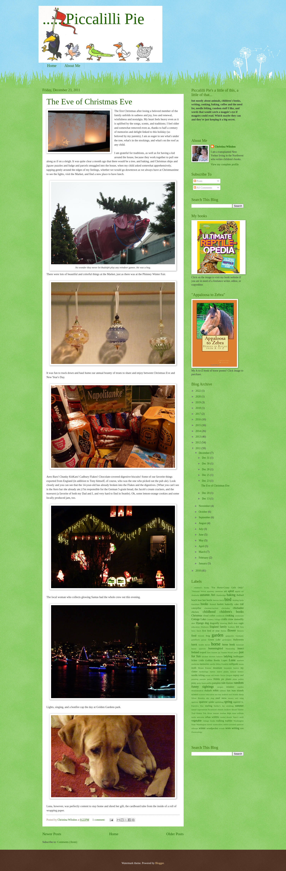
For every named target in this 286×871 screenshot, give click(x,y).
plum (235, 679)
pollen (241, 679)
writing (235, 728)
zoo (242, 728)
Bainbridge (221, 595)
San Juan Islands (235, 690)
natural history (237, 671)
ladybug (228, 656)
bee (204, 600)
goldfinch (195, 639)
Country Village (213, 619)
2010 (198, 570)
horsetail (240, 645)
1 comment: (99, 819)
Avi (213, 595)
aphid (231, 591)
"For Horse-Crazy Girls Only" (227, 587)
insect (240, 648)
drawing (223, 623)
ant (225, 591)
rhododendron (197, 690)
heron (207, 645)
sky (207, 698)
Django (200, 623)
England (214, 626)
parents (203, 679)
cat (242, 604)
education (195, 627)
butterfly (229, 604)
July (201, 529)
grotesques (226, 639)
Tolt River (207, 713)
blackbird (195, 604)
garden (217, 635)
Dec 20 (206, 493)
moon (241, 664)
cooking (229, 615)
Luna (232, 660)
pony (193, 683)
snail (218, 698)
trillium (240, 713)
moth (193, 668)
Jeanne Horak (227, 652)
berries (216, 600)
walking (220, 720)
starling (208, 706)
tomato (216, 713)
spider (211, 702)
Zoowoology (196, 732)
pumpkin (216, 683)
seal (230, 694)
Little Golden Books (209, 660)
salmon (223, 690)
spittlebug (219, 702)
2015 (198, 425)
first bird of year (211, 630)
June (201, 534)
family (223, 626)
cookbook (220, 615)
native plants (223, 671)
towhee (223, 713)
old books (215, 675)
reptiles (240, 687)
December (204, 452)
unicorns (200, 717)
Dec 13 (206, 498)
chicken (195, 612)
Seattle (235, 694)
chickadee (238, 608)
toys (229, 713)
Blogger (159, 863)
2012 (198, 442)
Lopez (224, 660)
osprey (236, 675)
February (204, 557)
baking (231, 595)
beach (194, 600)
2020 (198, 396)
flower (232, 630)
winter (202, 728)
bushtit (220, 604)
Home (52, 66)
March (202, 551)
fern (242, 627)
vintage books (209, 721)
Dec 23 (206, 480)
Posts (198, 181)
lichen (194, 660)
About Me (72, 66)
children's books (232, 612)
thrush (234, 709)
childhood (209, 612)
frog (208, 635)
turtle (193, 717)
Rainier (229, 683)
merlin (212, 664)
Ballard (240, 595)
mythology (203, 671)
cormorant (239, 615)
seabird (225, 694)
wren (228, 728)
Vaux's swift (238, 717)
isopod (203, 652)
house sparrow (198, 648)
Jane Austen (212, 652)
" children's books (200, 587)
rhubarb (208, 690)
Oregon (229, 675)
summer (239, 705)
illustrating (230, 648)
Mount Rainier (205, 668)
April (202, 546)
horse (216, 644)
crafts (224, 619)
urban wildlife (212, 717)
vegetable (196, 720)
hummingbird (215, 648)
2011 (198, 448)
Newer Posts (51, 834)
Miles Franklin (222, 664)
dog (207, 623)
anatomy (210, 591)
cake (236, 604)
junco (236, 652)
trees (234, 713)
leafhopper (238, 656)
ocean (207, 675)
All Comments (203, 187)
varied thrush (226, 717)
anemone (219, 591)
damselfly (239, 619)
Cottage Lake (198, 619)
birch (221, 600)
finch (199, 631)
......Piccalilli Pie (93, 18)
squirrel (237, 702)
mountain (217, 668)
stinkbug (230, 706)
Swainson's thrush (215, 709)
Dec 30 (206, 463)
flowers (240, 631)
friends (201, 636)
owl (242, 675)
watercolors (218, 724)
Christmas (196, 615)
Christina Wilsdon (225, 146)
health (201, 645)
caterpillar (196, 608)
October (203, 511)
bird (227, 599)
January (203, 563)
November (205, 506)
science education (206, 694)
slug (212, 698)
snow (224, 698)
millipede (233, 664)
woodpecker (212, 728)
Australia (195, 595)
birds (241, 600)
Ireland (195, 652)
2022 (198, 390)
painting (194, 679)
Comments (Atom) (67, 842)
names (212, 671)
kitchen (205, 656)
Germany (240, 636)
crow (230, 619)
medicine (195, 664)
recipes (220, 687)
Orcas (222, 675)
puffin (209, 683)
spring (228, 702)
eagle (241, 623)
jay (219, 652)
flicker (223, 631)
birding (236, 600)
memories (204, 664)
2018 (198, 408)
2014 (198, 431)
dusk (236, 623)
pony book (201, 683)
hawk (194, 644)
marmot (240, 660)
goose (203, 639)
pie (222, 679)
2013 (198, 436)
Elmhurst (205, 627)
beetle (209, 600)
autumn (205, 595)
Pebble (216, 679)
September (205, 517)
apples (237, 591)
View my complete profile (225, 164)
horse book (228, 644)
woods (222, 728)
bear (200, 600)
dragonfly (214, 623)
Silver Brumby (198, 698)
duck (230, 623)
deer (193, 623)
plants (228, 679)
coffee (212, 615)
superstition (202, 709)
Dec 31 (206, 457)
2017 (198, 413)
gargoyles (230, 636)
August (203, 523)
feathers (231, 627)
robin (215, 690)
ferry (193, 631)
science (195, 694)
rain (223, 682)
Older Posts (175, 834)
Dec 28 (206, 469)
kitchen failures (216, 656)
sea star (218, 694)
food (193, 635)
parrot (209, 679)
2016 (198, 419)
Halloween (238, 639)
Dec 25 (206, 475)
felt (237, 627)
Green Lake (214, 639)
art (242, 591)
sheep (241, 694)
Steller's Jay (219, 706)
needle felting (198, 675)
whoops (194, 728)
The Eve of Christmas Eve (89, 101)
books (204, 604)
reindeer (230, 687)
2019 (198, 402)
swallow (227, 709)
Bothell (213, 604)
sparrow (203, 701)
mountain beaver (231, 668)
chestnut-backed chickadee (217, 608)
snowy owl (233, 698)
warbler (228, 720)
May (201, 540)
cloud (206, 615)
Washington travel (204, 724)
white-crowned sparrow (233, 724)
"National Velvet (198, 591)
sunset (194, 709)
